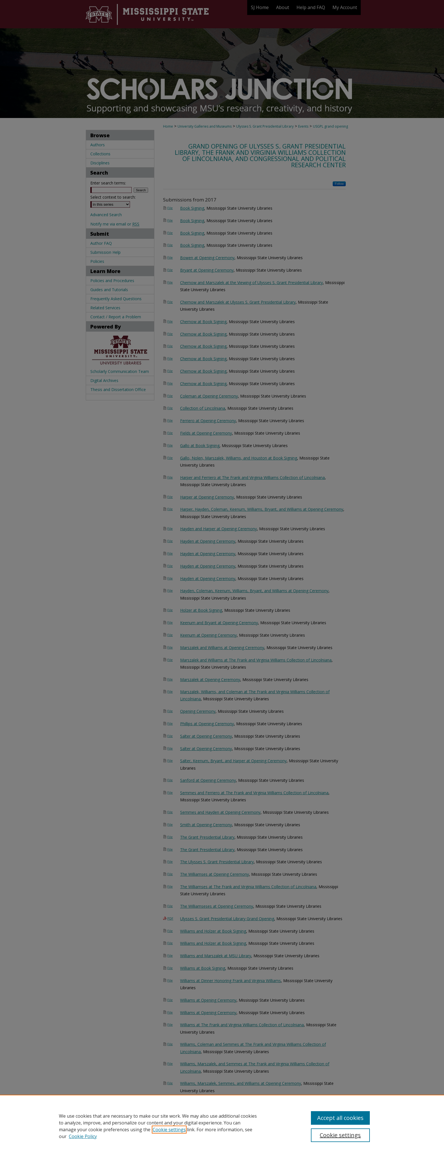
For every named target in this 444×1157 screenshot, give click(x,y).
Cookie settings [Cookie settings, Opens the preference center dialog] (340, 1135)
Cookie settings (169, 1129)
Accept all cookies (340, 1118)
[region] (222, 1126)
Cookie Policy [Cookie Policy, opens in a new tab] (83, 1136)
